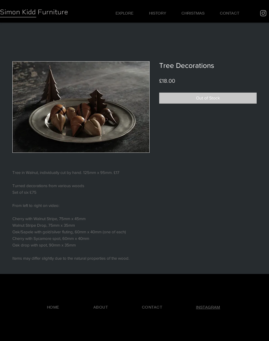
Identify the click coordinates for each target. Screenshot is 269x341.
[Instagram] (263, 13)
